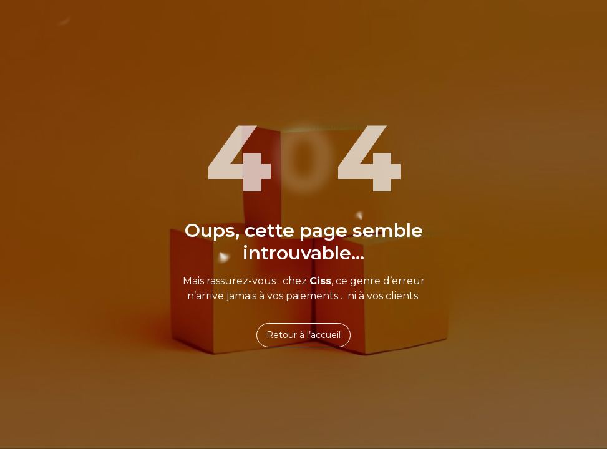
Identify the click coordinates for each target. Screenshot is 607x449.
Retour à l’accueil (303, 334)
